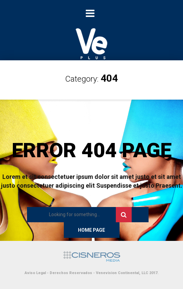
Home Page (91, 230)
